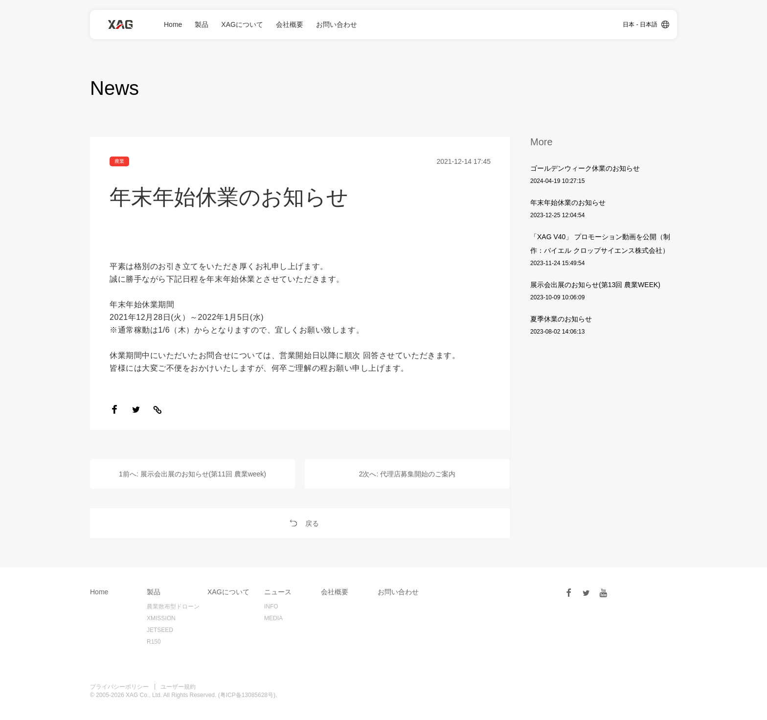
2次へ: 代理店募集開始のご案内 (407, 474)
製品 (201, 24)
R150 (154, 641)
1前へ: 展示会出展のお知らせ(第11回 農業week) (192, 474)
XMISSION (161, 618)
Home (173, 24)
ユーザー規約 (178, 686)
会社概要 (289, 24)
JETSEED (160, 630)
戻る (300, 523)
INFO (271, 606)
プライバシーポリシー (119, 686)
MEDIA (273, 618)
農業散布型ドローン (173, 606)
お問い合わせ (336, 24)
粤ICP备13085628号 (246, 695)
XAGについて (242, 24)
